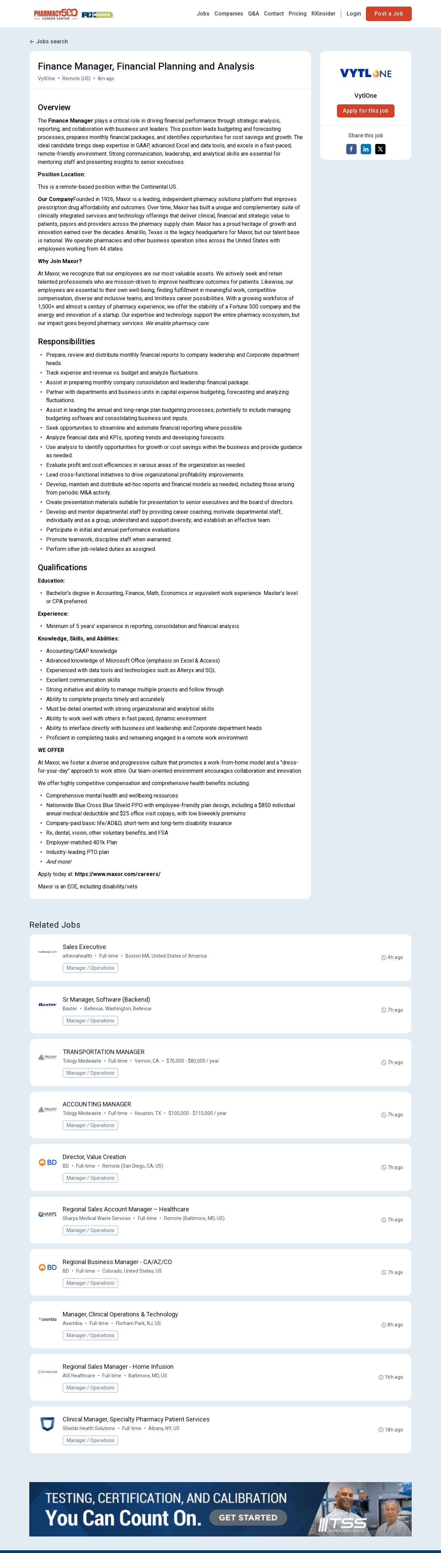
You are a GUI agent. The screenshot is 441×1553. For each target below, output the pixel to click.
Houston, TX (148, 1114)
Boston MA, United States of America (166, 956)
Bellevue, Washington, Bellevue (118, 1009)
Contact (274, 13)
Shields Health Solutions (89, 1430)
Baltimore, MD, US (148, 1377)
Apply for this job (365, 110)
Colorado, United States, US (132, 1272)
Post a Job (389, 13)
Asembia (72, 1325)
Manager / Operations (90, 968)
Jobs (203, 13)
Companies (228, 13)
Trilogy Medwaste (82, 1061)
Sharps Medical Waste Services (97, 1219)
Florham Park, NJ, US (138, 1325)
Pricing (298, 13)
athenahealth (77, 956)
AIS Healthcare (79, 1377)
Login (354, 13)
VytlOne (46, 78)
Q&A (253, 13)
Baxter (70, 1009)
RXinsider (323, 13)
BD (66, 1167)
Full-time (108, 956)
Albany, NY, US (164, 1430)
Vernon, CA (147, 1061)
